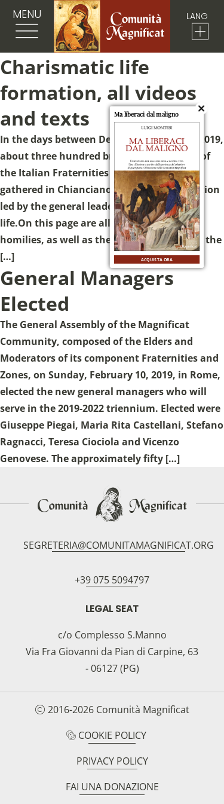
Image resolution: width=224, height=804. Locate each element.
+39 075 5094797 (112, 579)
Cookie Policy (112, 735)
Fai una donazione (112, 786)
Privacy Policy (112, 761)
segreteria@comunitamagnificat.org (118, 545)
